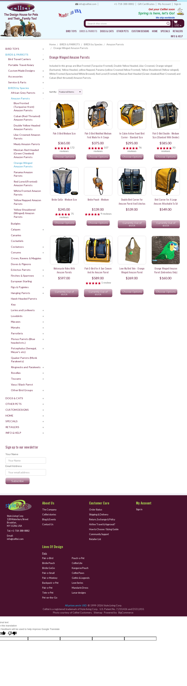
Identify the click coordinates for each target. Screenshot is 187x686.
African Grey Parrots (23, 92)
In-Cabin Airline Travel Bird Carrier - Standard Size (131, 135)
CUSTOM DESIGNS (140, 31)
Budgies (15, 223)
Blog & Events (49, 519)
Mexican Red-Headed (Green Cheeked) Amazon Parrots (26, 153)
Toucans (16, 378)
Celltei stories (49, 514)
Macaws (15, 321)
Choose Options (64, 156)
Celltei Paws (78, 572)
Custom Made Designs (21, 70)
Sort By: (53, 91)
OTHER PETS (123, 31)
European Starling (21, 281)
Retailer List (95, 538)
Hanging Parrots (20, 292)
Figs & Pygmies (20, 287)
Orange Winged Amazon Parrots (23, 164)
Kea (13, 304)
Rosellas (16, 372)
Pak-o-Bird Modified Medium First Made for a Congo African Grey (98, 137)
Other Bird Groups (22, 390)
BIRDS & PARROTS (88, 31)
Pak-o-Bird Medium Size (64, 133)
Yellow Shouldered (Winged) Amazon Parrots (24, 213)
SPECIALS (165, 31)
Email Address (13, 466)
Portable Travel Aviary (21, 64)
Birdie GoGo (49, 567)
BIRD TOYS (71, 31)
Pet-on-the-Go (50, 596)
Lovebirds (16, 316)
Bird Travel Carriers (19, 59)
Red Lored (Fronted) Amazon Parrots (25, 183)
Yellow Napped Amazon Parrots (27, 202)
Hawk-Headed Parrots (24, 298)
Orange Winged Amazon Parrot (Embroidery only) (165, 270)
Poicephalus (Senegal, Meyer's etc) (24, 350)
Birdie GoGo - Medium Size (64, 199)
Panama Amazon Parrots (23, 174)
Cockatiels (17, 240)
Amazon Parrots (20, 98)
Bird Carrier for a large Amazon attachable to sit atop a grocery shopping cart (166, 203)
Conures (16, 252)
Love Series (78, 581)
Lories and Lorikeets (23, 310)
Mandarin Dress (80, 586)
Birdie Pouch (49, 562)
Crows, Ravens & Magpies (26, 258)
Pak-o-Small (48, 572)
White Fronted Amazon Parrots (27, 192)
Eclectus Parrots (20, 269)
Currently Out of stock (132, 224)
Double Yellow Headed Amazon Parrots (27, 127)
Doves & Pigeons (21, 264)
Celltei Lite (77, 562)
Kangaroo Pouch (80, 567)
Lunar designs (79, 591)
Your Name (11, 454)
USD (178, 25)
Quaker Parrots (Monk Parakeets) (24, 359)
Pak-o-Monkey (50, 577)
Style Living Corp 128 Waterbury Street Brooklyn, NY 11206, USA (16, 521)
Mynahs (15, 327)
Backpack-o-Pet (50, 581)
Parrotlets (17, 333)
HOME (155, 31)
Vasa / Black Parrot (22, 384)
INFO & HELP (177, 36)
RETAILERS (178, 31)
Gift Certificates (146, 4)
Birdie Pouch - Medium (98, 199)
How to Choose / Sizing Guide (105, 529)
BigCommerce (125, 611)
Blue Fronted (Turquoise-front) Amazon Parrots (24, 107)
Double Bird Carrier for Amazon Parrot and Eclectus (132, 201)
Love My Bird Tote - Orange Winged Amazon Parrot (131, 270)
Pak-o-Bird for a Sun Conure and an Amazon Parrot (98, 270)
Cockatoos (17, 246)
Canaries (16, 235)
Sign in (177, 4)
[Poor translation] (12, 633)
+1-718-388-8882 (124, 4)
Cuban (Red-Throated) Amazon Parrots (27, 118)
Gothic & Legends (81, 577)
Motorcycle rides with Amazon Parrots (64, 270)
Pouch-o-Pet (78, 557)
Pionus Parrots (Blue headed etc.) (23, 340)
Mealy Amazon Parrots (27, 144)
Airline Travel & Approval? (103, 524)
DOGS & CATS (107, 31)
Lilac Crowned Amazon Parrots (27, 136)
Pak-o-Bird (48, 557)
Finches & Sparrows (22, 275)
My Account (164, 4)
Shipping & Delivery (99, 514)
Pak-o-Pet (47, 586)
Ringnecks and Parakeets (26, 367)
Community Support (100, 533)
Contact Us (48, 524)
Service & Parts (17, 82)
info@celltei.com (87, 4)
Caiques (15, 229)
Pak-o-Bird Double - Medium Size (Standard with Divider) (165, 135)
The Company (49, 509)
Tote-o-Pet (48, 591)
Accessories (15, 76)
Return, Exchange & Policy (103, 519)
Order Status (96, 509)
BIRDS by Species (18, 88)
